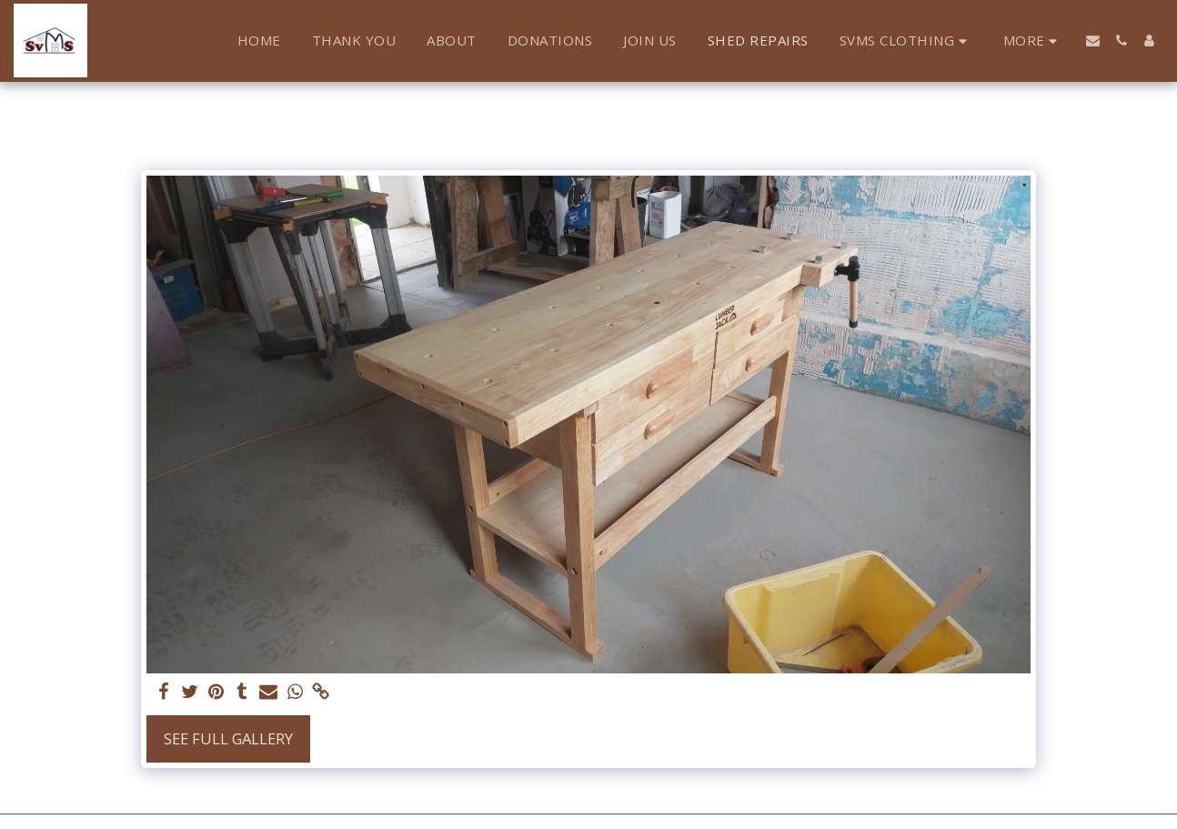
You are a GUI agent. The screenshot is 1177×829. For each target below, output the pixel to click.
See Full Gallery (228, 738)
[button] (906, 40)
